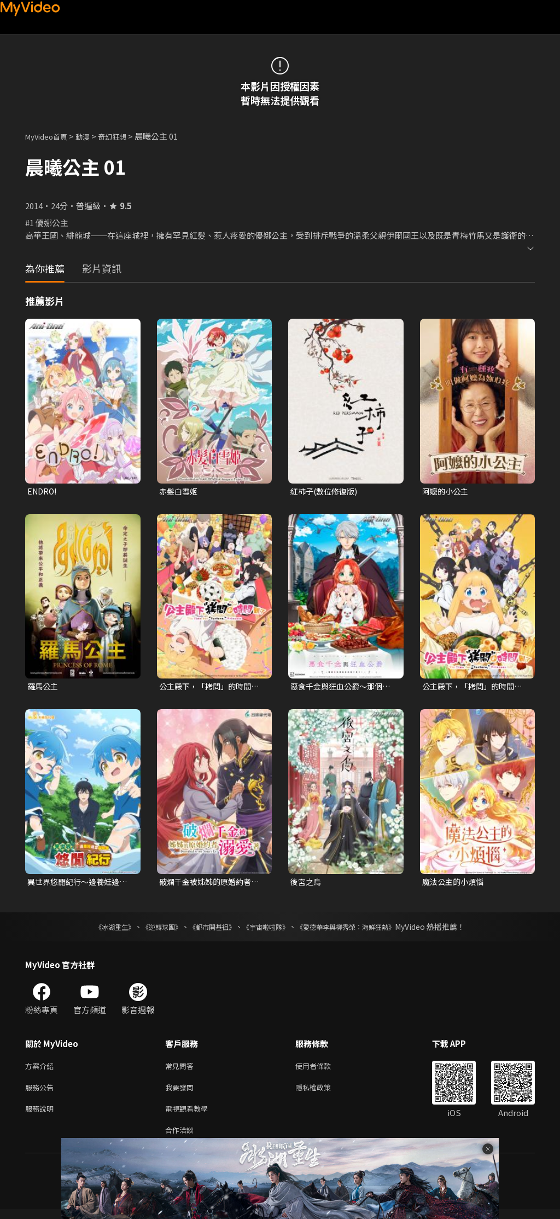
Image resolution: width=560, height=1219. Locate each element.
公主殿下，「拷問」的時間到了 (471, 688)
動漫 (91, 136)
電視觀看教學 (189, 1116)
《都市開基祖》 (207, 929)
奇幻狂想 (124, 136)
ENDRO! (43, 491)
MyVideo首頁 (50, 136)
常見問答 (181, 1070)
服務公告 (41, 1093)
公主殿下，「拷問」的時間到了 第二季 (208, 688)
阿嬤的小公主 (446, 491)
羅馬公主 (43, 687)
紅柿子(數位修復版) (326, 491)
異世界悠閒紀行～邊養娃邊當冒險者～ (76, 884)
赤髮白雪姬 (179, 491)
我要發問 (181, 1093)
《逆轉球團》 (149, 929)
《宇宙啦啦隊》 (268, 929)
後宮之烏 (306, 884)
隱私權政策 (322, 1093)
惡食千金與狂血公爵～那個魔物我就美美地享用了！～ (339, 688)
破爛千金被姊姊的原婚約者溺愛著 (208, 884)
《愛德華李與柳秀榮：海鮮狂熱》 (359, 929)
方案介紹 (41, 1070)
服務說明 (41, 1116)
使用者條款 (322, 1070)
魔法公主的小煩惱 (455, 884)
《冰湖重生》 (96, 929)
